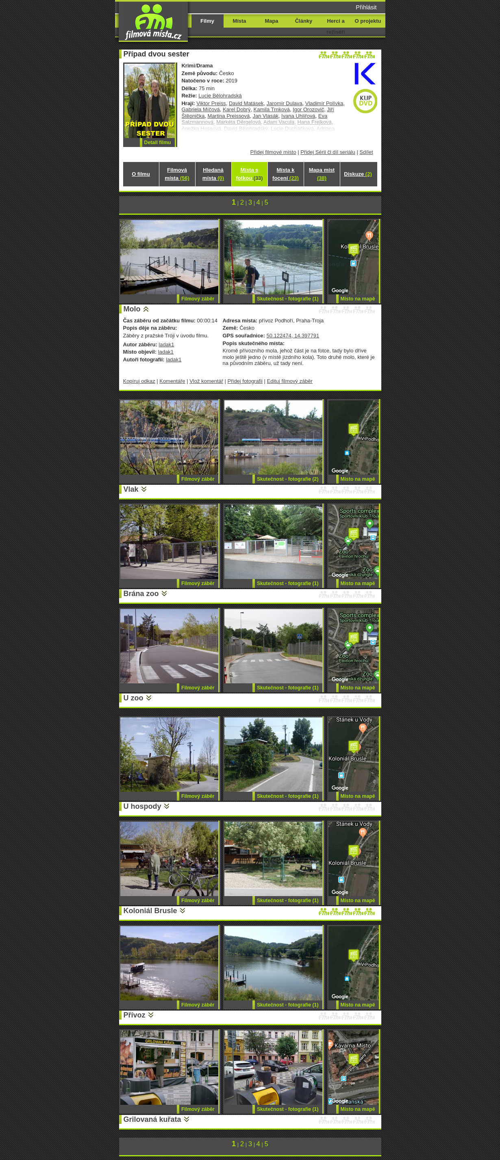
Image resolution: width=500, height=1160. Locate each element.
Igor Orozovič (308, 109)
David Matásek (246, 103)
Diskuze (358, 174)
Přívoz (135, 1015)
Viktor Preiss (211, 103)
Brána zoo (141, 594)
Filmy (207, 21)
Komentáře (172, 381)
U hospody (142, 806)
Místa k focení (285, 174)
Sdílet (366, 152)
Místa (239, 21)
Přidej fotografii (245, 381)
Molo (132, 309)
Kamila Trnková (272, 109)
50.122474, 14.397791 (292, 336)
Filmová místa (177, 174)
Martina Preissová (229, 116)
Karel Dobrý (236, 109)
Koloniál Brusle (150, 911)
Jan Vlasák (265, 116)
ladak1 (166, 344)
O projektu (368, 21)
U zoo (133, 698)
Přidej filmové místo (273, 152)
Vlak (131, 489)
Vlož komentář (206, 381)
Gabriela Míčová (201, 109)
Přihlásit (366, 7)
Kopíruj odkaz (139, 381)
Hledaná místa (213, 174)
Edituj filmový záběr (290, 381)
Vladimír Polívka (324, 103)
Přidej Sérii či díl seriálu (327, 152)
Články (303, 21)
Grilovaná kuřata (152, 1119)
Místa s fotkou (249, 174)
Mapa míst (322, 174)
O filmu (141, 174)
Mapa (271, 21)
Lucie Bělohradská (220, 96)
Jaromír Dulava (284, 103)
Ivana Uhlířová (298, 116)
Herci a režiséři (335, 26)
